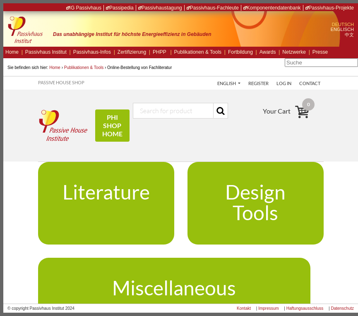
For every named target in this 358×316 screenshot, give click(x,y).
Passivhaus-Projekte (331, 8)
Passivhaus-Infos (94, 52)
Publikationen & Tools (200, 52)
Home (14, 52)
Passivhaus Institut (48, 52)
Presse (320, 52)
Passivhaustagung (162, 8)
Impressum (268, 308)
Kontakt (244, 308)
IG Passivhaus (85, 8)
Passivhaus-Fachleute (214, 8)
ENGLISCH (342, 29)
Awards (269, 52)
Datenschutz (342, 308)
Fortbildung (242, 52)
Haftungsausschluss (305, 308)
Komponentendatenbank (274, 8)
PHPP (162, 52)
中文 (349, 34)
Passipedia (121, 8)
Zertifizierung (134, 52)
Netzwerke (296, 52)
